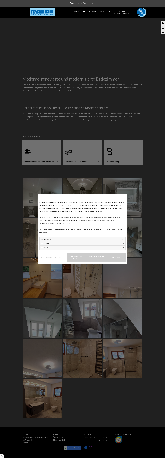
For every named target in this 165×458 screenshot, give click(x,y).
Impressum (57, 257)
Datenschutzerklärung (46, 257)
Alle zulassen (116, 257)
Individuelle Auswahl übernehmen (96, 257)
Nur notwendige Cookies (76, 257)
